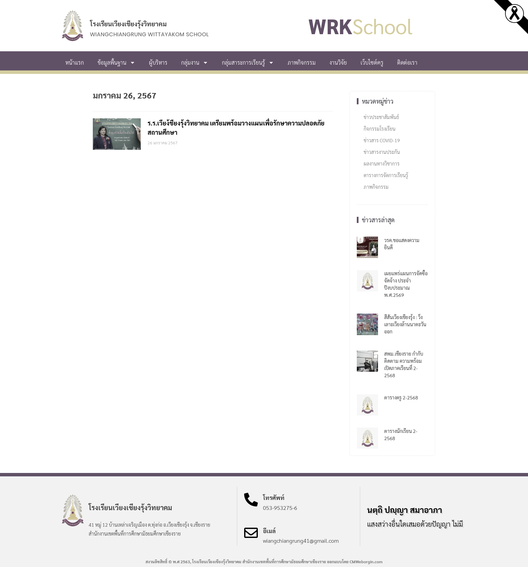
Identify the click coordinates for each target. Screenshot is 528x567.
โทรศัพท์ (274, 497)
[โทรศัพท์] (251, 499)
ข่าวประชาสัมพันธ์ (381, 117)
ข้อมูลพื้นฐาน (116, 62)
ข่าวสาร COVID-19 (382, 140)
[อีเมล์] (251, 533)
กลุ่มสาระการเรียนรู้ (248, 62)
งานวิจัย (338, 62)
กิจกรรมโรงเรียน (379, 129)
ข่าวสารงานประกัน (382, 152)
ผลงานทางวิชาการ (382, 163)
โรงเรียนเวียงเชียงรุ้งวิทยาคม (128, 23)
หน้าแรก (74, 62)
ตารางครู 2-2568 (401, 397)
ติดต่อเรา (407, 62)
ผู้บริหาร (158, 62)
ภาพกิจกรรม (302, 62)
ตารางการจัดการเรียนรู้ (386, 175)
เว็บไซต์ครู (372, 62)
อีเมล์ (269, 531)
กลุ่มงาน (194, 62)
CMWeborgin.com (366, 561)
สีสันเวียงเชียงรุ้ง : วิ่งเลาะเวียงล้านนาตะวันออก (405, 324)
